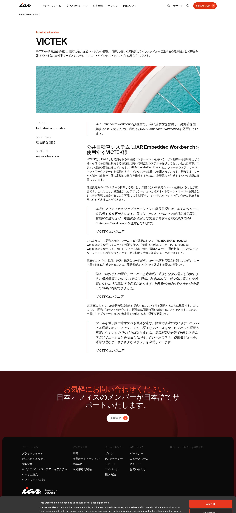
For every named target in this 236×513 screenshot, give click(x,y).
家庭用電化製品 (82, 469)
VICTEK (35, 14)
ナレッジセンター (114, 447)
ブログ (109, 453)
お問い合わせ (203, 5)
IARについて (136, 447)
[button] (168, 6)
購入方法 (110, 474)
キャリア (135, 464)
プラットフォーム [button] (51, 5)
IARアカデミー (114, 459)
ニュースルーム (139, 459)
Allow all (211, 487)
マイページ (112, 469)
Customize (211, 496)
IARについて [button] (130, 5)
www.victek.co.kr (47, 156)
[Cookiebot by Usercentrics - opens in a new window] (19, 507)
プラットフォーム (32, 453)
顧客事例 (98, 5)
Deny (211, 505)
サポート (178, 5)
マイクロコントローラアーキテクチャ (44, 469)
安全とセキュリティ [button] (77, 5)
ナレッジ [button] (113, 5)
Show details (46, 507)
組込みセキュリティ (34, 459)
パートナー (136, 453)
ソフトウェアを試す (34, 480)
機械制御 (78, 464)
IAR (21, 14)
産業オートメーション (86, 459)
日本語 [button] (187, 6)
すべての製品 (30, 474)
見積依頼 (115, 418)
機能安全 (27, 464)
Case (27, 14)
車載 (75, 453)
